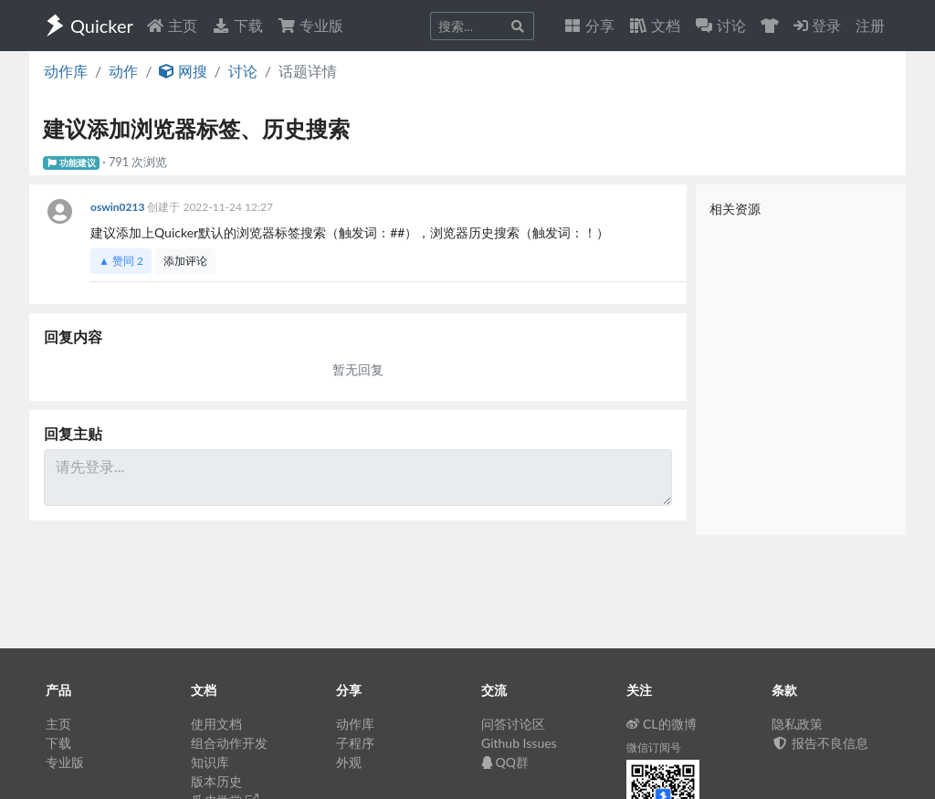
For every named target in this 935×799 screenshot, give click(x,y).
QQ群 (505, 762)
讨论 (242, 70)
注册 (870, 25)
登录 (817, 25)
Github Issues (519, 743)
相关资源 (735, 208)
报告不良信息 (820, 743)
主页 (171, 25)
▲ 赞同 (121, 261)
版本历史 (216, 781)
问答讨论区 (513, 723)
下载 (237, 25)
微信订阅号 (653, 747)
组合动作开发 (229, 743)
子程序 (355, 743)
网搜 (182, 70)
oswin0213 (118, 207)
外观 (349, 762)
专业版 (310, 25)
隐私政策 (797, 723)
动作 (123, 70)
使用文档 (216, 723)
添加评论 (185, 261)
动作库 (66, 70)
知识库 (210, 762)
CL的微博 (661, 723)
